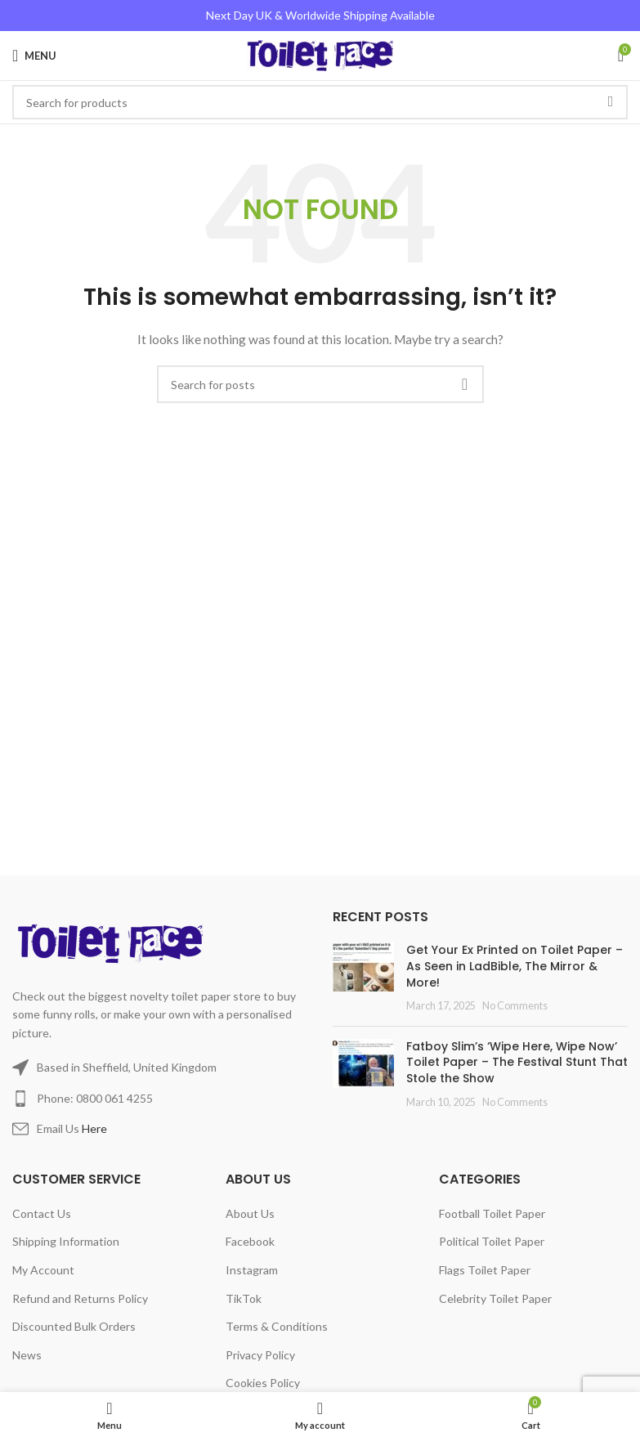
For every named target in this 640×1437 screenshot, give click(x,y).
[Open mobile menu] (34, 55)
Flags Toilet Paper (484, 1270)
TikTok (244, 1298)
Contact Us (41, 1213)
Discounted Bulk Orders (74, 1326)
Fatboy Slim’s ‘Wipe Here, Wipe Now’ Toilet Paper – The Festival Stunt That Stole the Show (517, 1062)
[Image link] (113, 942)
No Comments (515, 1006)
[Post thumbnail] (363, 977)
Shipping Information (65, 1241)
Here (94, 1128)
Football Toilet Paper (492, 1213)
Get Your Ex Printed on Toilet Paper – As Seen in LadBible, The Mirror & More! (514, 966)
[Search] (320, 384)
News (27, 1355)
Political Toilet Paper (491, 1241)
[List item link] (160, 1099)
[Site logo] (320, 54)
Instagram (252, 1270)
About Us (250, 1213)
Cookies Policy (263, 1383)
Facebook (250, 1241)
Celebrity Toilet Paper (495, 1298)
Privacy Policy (260, 1355)
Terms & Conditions (277, 1326)
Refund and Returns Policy (80, 1298)
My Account (43, 1270)
